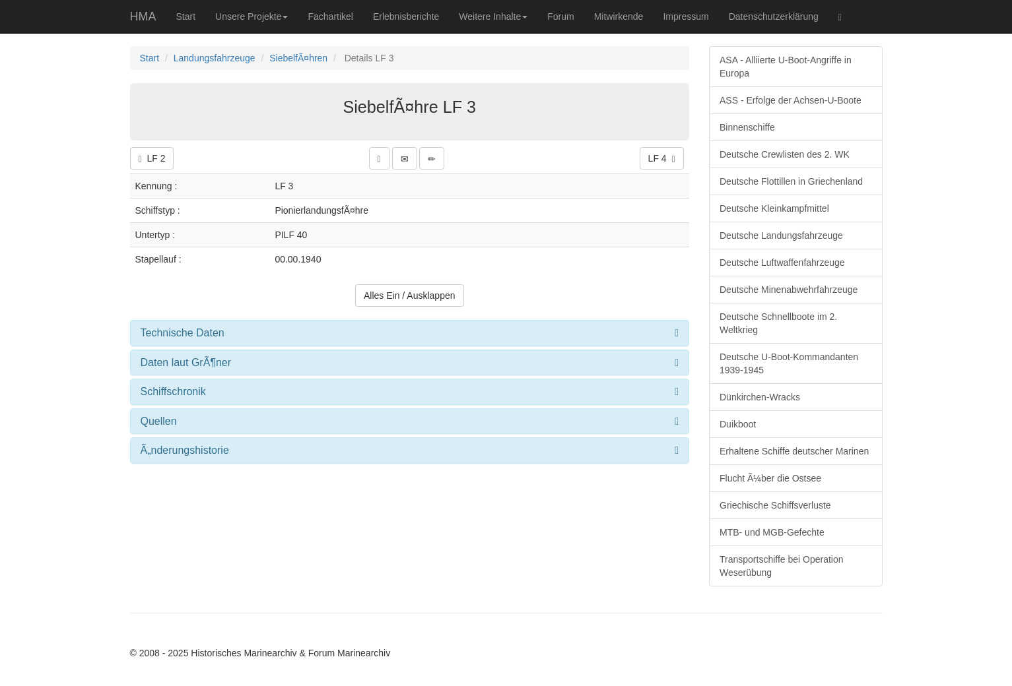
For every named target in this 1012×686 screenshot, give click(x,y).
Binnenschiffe (747, 127)
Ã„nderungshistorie (185, 450)
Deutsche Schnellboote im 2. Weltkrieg (778, 323)
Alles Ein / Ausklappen (409, 295)
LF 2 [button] (152, 158)
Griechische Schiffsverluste (775, 505)
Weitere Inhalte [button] (493, 16)
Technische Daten (182, 332)
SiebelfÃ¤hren (298, 58)
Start (186, 16)
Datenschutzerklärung (774, 16)
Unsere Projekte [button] (251, 16)
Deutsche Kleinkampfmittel (774, 208)
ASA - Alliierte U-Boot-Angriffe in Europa (786, 66)
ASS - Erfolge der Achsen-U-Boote (790, 100)
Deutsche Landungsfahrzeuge (781, 235)
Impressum (685, 16)
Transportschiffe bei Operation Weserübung (782, 566)
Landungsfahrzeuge (214, 58)
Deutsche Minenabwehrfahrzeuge (789, 289)
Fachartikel (330, 16)
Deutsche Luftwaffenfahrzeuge (782, 262)
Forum (560, 16)
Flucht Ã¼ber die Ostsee (770, 478)
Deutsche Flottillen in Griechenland (791, 181)
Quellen (159, 421)
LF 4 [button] (661, 158)
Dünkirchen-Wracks (760, 397)
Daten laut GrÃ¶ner (186, 362)
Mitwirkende (619, 16)
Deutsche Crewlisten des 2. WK (785, 154)
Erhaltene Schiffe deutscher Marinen (794, 451)
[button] (379, 158)
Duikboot (738, 424)
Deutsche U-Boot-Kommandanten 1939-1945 (789, 363)
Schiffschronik (173, 391)
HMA (143, 16)
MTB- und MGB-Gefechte (772, 532)
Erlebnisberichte (406, 16)
